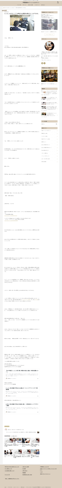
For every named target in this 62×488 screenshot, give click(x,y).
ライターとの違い (44, 131)
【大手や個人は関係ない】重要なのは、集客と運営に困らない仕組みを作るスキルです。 (49, 106)
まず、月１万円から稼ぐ (45, 151)
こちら (50, 59)
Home (5, 486)
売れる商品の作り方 (44, 143)
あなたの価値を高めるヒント (46, 141)
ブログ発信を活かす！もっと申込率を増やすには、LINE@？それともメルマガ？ (49, 111)
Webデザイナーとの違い (45, 133)
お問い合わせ (43, 4)
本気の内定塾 (7, 425)
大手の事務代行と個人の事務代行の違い (49, 101)
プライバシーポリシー (29, 486)
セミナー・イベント (16, 486)
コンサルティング (37, 4)
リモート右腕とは (44, 146)
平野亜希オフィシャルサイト (31, 2)
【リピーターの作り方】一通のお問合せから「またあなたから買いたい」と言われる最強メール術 (49, 92)
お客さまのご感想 (30, 4)
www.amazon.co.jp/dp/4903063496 (10, 220)
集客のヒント (43, 136)
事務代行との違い (44, 128)
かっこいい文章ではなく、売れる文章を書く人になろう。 (49, 97)
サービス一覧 (19, 4)
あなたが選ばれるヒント (45, 138)
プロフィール (24, 4)
